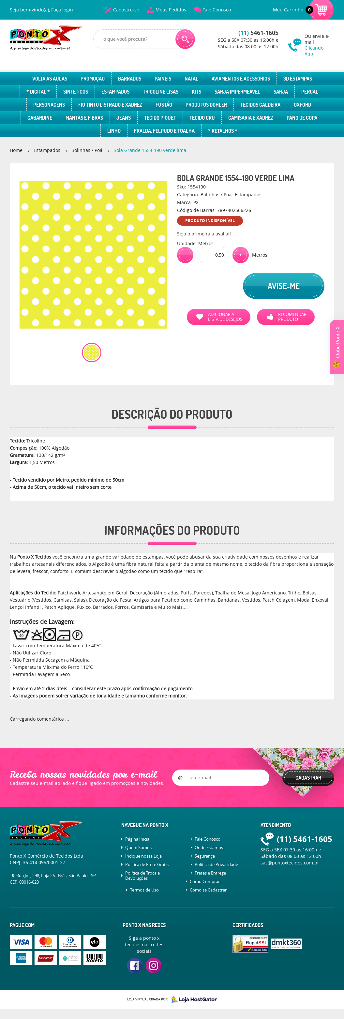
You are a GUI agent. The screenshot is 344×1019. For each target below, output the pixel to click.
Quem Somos (138, 847)
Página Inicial (137, 839)
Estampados (115, 91)
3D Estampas (297, 78)
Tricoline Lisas (160, 91)
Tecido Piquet (160, 117)
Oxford (302, 104)
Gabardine (39, 117)
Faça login (62, 10)
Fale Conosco (216, 10)
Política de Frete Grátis (147, 864)
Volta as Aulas (49, 78)
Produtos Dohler (206, 104)
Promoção (93, 78)
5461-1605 (258, 33)
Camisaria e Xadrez (250, 117)
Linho (114, 130)
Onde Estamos (209, 847)
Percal (309, 91)
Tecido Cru (202, 117)
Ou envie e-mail (319, 45)
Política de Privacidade (216, 864)
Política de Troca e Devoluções (142, 875)
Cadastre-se (126, 10)
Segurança (205, 856)
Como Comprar (205, 881)
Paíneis (163, 78)
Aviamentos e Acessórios (241, 78)
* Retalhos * (222, 130)
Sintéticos (75, 91)
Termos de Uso (144, 890)
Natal (191, 78)
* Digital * (38, 91)
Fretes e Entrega (210, 873)
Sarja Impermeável (237, 91)
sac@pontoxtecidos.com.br (290, 863)
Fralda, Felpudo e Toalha (164, 130)
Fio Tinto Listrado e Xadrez (110, 104)
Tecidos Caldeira (260, 104)
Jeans (123, 117)
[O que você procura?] (185, 39)
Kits (196, 91)
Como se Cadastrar (208, 890)
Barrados (129, 78)
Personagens (49, 104)
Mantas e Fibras (84, 117)
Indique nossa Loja (143, 856)
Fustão (164, 104)
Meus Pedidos (171, 10)
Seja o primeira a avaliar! (204, 234)
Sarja (281, 91)
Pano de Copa (302, 117)
